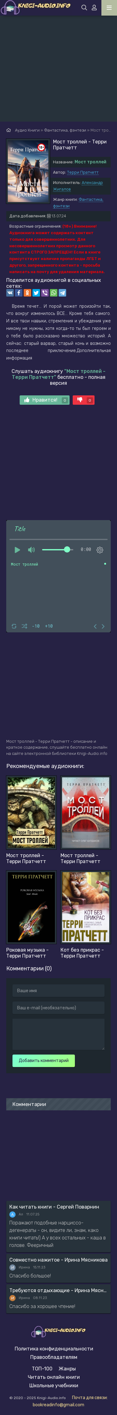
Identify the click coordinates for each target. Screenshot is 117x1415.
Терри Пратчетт (83, 172)
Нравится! (46, 400)
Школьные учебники (53, 1385)
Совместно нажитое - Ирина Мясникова (58, 1260)
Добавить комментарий (44, 1060)
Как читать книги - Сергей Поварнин (54, 1207)
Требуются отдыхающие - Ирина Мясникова (58, 1290)
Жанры (67, 1369)
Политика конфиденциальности (54, 1349)
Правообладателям (53, 1357)
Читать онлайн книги (54, 1377)
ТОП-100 (42, 1369)
